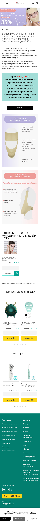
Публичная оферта (29, 460)
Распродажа (6, 420)
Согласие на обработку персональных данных (31, 479)
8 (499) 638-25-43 (12, 496)
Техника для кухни (8, 451)
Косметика (6, 443)
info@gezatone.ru (8, 504)
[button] (15, 345)
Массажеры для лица (9, 424)
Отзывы (25, 453)
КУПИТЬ (20, 108)
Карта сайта (27, 441)
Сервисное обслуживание (28, 436)
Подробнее (8, 273)
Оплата (25, 431)
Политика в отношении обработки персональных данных (31, 472)
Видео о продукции (29, 457)
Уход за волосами (8, 439)
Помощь (26, 424)
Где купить (26, 420)
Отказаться (18, 518)
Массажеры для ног (9, 435)
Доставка (26, 428)
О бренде (26, 449)
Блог (24, 445)
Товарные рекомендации (28, 465)
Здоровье (5, 447)
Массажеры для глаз (9, 428)
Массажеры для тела (9, 431)
